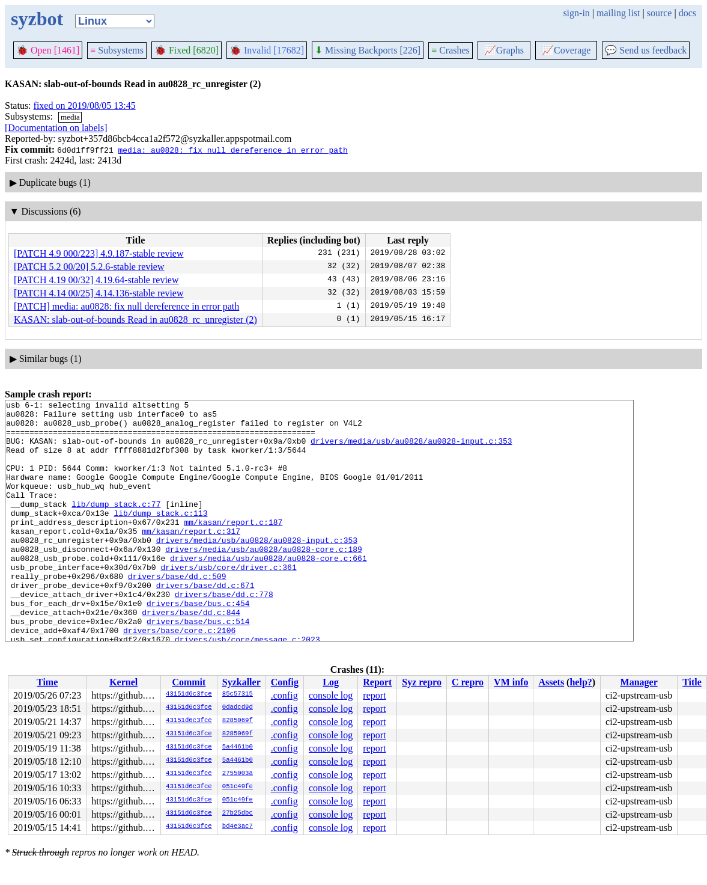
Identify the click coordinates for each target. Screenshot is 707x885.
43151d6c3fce (189, 694)
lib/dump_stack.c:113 (160, 536)
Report (377, 682)
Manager (639, 682)
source (659, 13)
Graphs (504, 50)
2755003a (237, 774)
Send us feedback (646, 50)
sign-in (576, 13)
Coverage (566, 50)
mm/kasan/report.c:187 (233, 547)
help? (580, 682)
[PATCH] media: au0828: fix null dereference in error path (126, 306)
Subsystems (117, 50)
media (70, 116)
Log (331, 682)
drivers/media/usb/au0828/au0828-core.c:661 (268, 590)
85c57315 (237, 694)
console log (331, 695)
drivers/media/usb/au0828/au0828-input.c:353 (411, 449)
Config (285, 682)
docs (687, 13)
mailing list (618, 13)
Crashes (450, 50)
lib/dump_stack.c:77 (115, 525)
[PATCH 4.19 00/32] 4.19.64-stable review (96, 280)
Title (692, 682)
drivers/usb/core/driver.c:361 (228, 601)
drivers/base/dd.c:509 (177, 612)
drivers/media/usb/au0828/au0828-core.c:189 (263, 579)
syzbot (37, 18)
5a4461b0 (237, 747)
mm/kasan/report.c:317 (191, 558)
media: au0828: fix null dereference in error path (232, 149)
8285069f (237, 721)
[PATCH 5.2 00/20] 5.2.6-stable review (89, 267)
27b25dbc (237, 813)
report (374, 695)
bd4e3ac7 (237, 826)
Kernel (123, 682)
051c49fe (237, 787)
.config (284, 695)
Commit (188, 682)
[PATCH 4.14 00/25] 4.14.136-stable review (99, 293)
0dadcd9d (237, 707)
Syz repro (421, 682)
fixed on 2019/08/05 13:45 (85, 105)
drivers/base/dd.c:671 (205, 622)
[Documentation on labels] (56, 128)
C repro (468, 682)
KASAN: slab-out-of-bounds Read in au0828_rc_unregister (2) (135, 319)
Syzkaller (241, 682)
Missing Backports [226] (367, 50)
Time (47, 682)
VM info (511, 682)
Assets (551, 682)
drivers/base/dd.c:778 (224, 633)
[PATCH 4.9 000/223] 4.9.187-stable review (99, 253)
